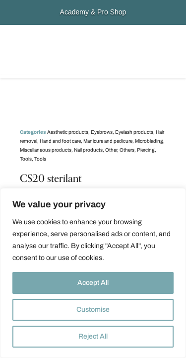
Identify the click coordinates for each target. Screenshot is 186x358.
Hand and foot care (60, 141)
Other (111, 150)
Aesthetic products (67, 132)
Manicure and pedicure (107, 141)
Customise (93, 309)
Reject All (93, 336)
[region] (93, 273)
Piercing (146, 150)
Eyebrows (102, 132)
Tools (26, 159)
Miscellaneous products (45, 150)
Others (127, 150)
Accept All (93, 282)
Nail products (88, 150)
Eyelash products (134, 132)
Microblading (149, 141)
